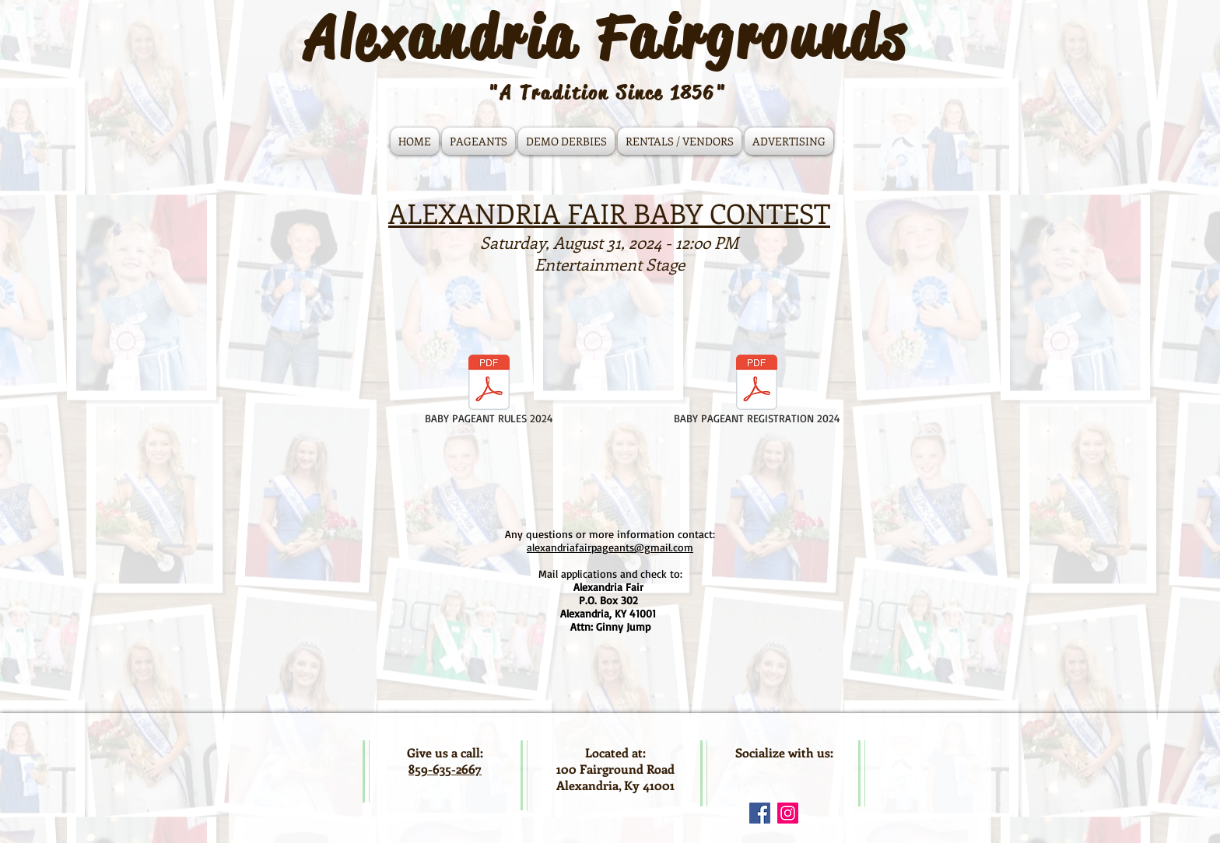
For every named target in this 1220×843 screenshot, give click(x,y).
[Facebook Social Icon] (759, 813)
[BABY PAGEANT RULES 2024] (489, 391)
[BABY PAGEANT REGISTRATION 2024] (756, 391)
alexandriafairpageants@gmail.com (610, 547)
